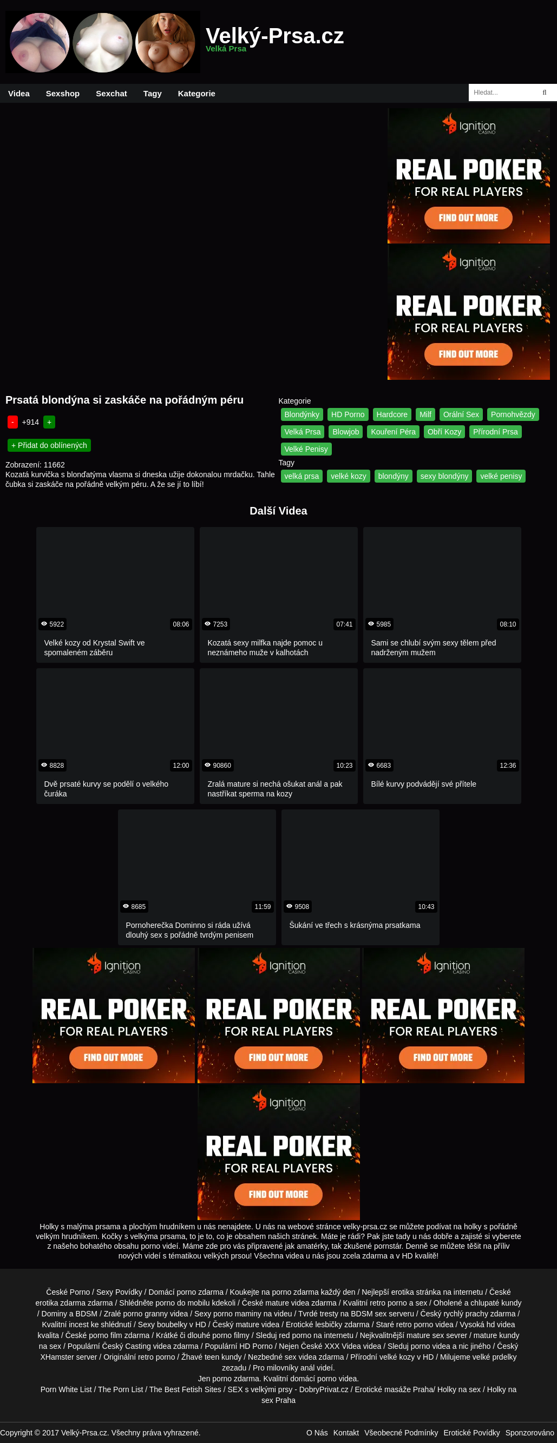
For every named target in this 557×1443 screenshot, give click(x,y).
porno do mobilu (182, 1303)
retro (146, 1357)
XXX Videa (342, 1346)
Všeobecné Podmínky (401, 1432)
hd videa (501, 1324)
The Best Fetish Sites (185, 1389)
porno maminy (237, 1313)
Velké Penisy (306, 449)
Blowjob (345, 431)
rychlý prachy (465, 1313)
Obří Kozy (444, 431)
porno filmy (230, 1335)
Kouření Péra (393, 431)
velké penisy (501, 476)
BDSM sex (368, 1313)
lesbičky (328, 1324)
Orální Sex (461, 414)
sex (291, 1357)
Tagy (152, 93)
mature (277, 1303)
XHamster (57, 1357)
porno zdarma (295, 1292)
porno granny (145, 1313)
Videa (19, 93)
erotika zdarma (60, 1303)
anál (307, 1367)
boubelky (172, 1324)
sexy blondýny (445, 476)
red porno (295, 1335)
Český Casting (126, 1346)
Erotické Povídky (471, 1432)
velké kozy (348, 476)
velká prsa (302, 476)
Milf (425, 414)
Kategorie (196, 93)
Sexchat (111, 93)
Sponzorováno (530, 1432)
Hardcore (392, 414)
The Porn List (120, 1389)
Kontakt (346, 1432)
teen (212, 1357)
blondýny (393, 476)
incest (79, 1324)
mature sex (425, 1335)
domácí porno (313, 1378)
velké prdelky (495, 1357)
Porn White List (66, 1389)
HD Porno (347, 414)
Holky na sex (459, 1389)
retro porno (388, 1303)
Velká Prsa (303, 431)
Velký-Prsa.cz (275, 42)
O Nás (317, 1432)
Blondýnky (302, 414)
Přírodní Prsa (495, 431)
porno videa (430, 1346)
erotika (402, 1292)
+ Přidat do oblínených (49, 445)
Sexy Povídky (119, 1292)
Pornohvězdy (513, 414)
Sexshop (63, 93)
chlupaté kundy (495, 1303)
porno (186, 1292)
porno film (105, 1335)
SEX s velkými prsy (260, 1389)
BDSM (86, 1313)
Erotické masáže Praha (394, 1389)
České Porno (68, 1292)
